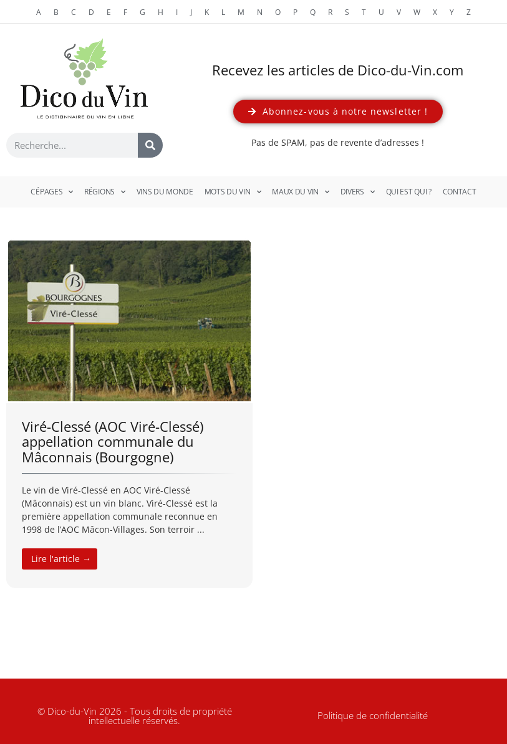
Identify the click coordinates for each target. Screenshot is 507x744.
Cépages (52, 192)
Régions (104, 192)
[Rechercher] (150, 145)
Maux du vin (300, 192)
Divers (357, 192)
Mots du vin (233, 192)
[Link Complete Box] (129, 413)
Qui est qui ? (409, 191)
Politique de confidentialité (372, 715)
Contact (459, 191)
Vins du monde (165, 191)
